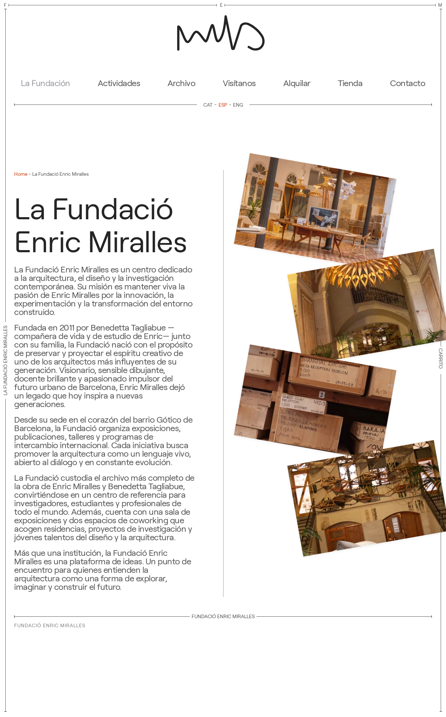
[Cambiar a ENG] (238, 104)
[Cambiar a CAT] (209, 104)
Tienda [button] (350, 83)
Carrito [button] (440, 360)
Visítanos (239, 83)
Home (21, 174)
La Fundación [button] (45, 83)
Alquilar (297, 83)
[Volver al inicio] (223, 31)
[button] (315, 211)
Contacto (407, 83)
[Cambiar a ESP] (224, 104)
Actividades (119, 83)
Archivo (182, 83)
